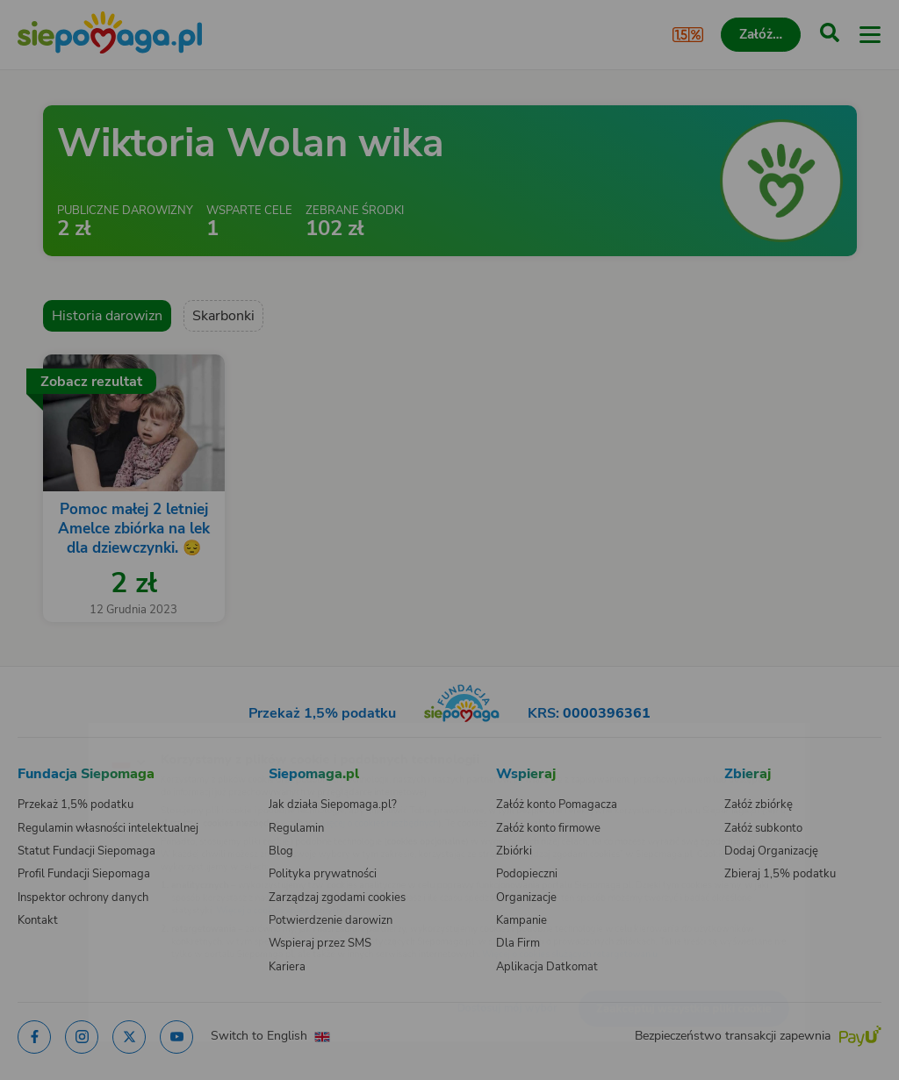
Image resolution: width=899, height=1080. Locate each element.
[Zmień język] (49, 733)
